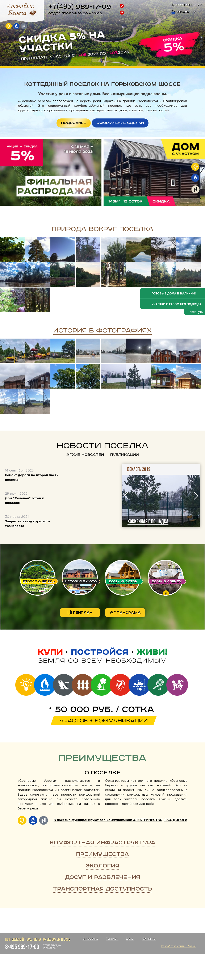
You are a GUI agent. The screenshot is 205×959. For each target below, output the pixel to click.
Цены (130, 939)
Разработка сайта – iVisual (178, 946)
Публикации (124, 455)
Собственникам (186, 5)
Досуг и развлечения (102, 877)
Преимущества (102, 854)
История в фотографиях (102, 330)
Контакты (149, 939)
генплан (80, 612)
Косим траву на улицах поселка (141, 521)
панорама (125, 613)
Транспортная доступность (102, 889)
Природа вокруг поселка (103, 229)
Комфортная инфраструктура (102, 842)
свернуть (196, 312)
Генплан (112, 939)
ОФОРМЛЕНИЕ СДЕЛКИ (120, 123)
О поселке (103, 773)
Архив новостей (85, 455)
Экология (102, 866)
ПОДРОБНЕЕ (73, 123)
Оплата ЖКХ (183, 12)
